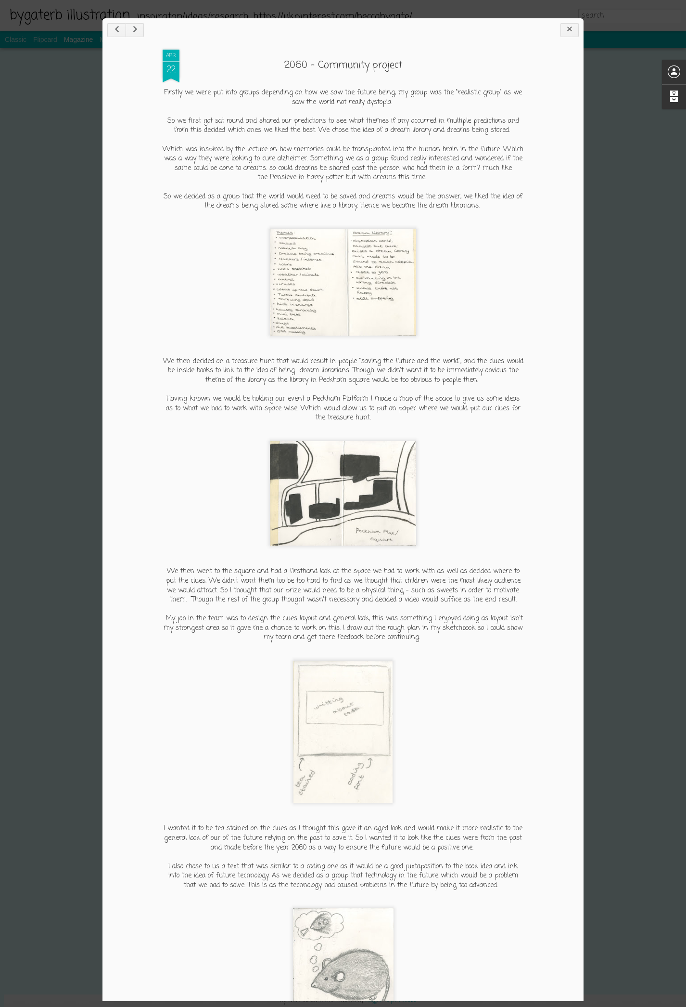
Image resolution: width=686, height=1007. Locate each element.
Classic (15, 39)
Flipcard (45, 39)
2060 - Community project (343, 65)
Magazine (78, 39)
